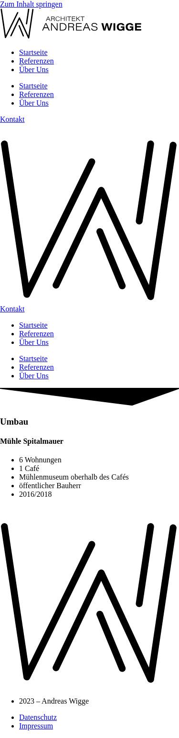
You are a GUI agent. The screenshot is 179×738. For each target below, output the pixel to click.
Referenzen (36, 61)
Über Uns (34, 69)
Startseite (33, 52)
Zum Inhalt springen (31, 4)
